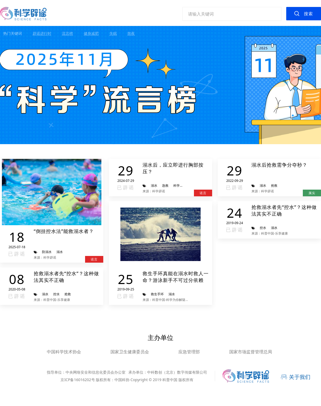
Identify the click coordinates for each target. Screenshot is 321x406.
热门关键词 (12, 33)
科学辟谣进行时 (184, 185)
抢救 (274, 185)
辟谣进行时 (42, 33)
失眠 (113, 33)
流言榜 (67, 33)
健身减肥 (91, 33)
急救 (165, 185)
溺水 (59, 252)
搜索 (308, 14)
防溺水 (47, 252)
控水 (56, 294)
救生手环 (157, 294)
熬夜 (131, 33)
